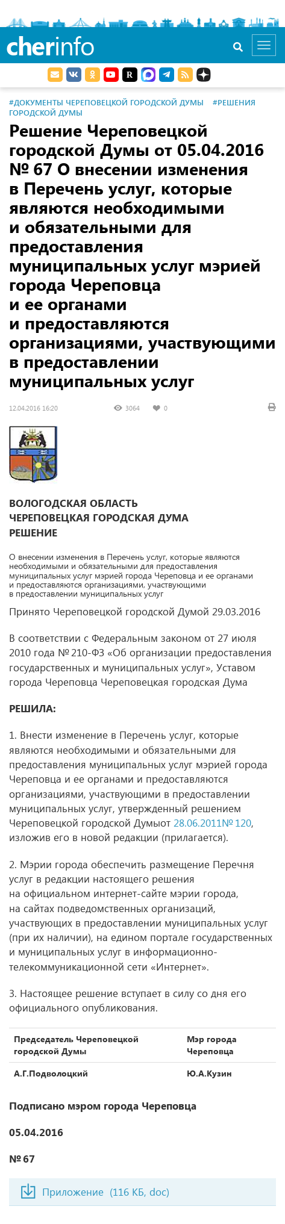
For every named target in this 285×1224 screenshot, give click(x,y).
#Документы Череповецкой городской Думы (106, 102)
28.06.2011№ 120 (212, 823)
